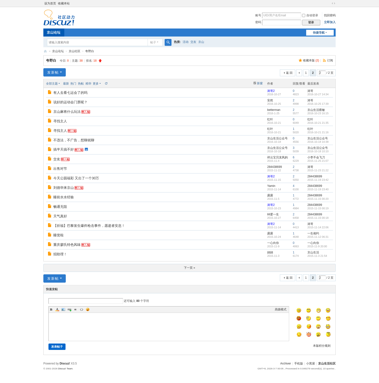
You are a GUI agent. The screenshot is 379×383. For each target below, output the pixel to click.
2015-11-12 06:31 (318, 236)
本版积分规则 (322, 345)
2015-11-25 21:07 (318, 160)
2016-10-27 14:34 (318, 94)
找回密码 (330, 15)
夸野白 (89, 51)
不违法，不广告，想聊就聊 (73, 140)
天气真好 (60, 216)
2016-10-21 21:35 (318, 122)
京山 (201, 42)
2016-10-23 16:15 (318, 113)
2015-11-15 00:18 (318, 217)
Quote (75, 309)
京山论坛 (53, 32)
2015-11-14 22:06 (318, 227)
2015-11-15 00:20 (318, 198)
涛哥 (310, 91)
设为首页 (50, 3)
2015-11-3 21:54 (317, 255)
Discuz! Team (65, 368)
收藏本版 (311, 60)
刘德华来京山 (63, 188)
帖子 (153, 42)
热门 (73, 83)
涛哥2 (271, 91)
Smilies (87, 309)
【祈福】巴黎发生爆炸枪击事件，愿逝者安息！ (89, 226)
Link (69, 309)
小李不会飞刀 (316, 157)
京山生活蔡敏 (316, 110)
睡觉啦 (58, 235)
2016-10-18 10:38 (318, 141)
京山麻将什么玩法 (67, 112)
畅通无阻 (60, 207)
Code (81, 309)
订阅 (330, 60)
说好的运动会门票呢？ (70, 102)
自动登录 (310, 15)
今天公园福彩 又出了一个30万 (76, 178)
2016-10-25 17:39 (318, 103)
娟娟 (270, 252)
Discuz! (65, 363)
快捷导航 (319, 32)
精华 (88, 83)
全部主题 (52, 83)
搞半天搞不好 (63, 149)
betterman (273, 110)
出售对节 (60, 169)
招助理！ (60, 254)
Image (63, 309)
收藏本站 (64, 3)
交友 (193, 42)
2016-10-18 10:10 (318, 151)
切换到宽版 (333, 3)
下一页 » (189, 267)
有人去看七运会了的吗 (70, 93)
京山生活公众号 (277, 138)
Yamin (271, 186)
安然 (270, 100)
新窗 (260, 83)
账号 (258, 15)
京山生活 (313, 252)
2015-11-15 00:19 (318, 208)
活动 (186, 42)
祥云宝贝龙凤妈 (277, 157)
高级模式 (280, 309)
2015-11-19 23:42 (318, 179)
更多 (96, 83)
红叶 (270, 119)
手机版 (298, 363)
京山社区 (74, 51)
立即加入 (330, 22)
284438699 (274, 167)
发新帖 (53, 72)
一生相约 (313, 233)
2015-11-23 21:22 (318, 170)
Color (57, 309)
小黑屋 (310, 363)
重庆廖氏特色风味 (67, 245)
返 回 (289, 73)
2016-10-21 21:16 (318, 132)
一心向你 (273, 243)
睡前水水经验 (63, 197)
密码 (258, 22)
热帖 (81, 83)
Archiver (285, 363)
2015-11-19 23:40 (318, 189)
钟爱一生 (273, 214)
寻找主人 (60, 121)
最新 (66, 83)
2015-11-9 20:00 (317, 246)
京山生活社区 (45, 51)
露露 (270, 195)
